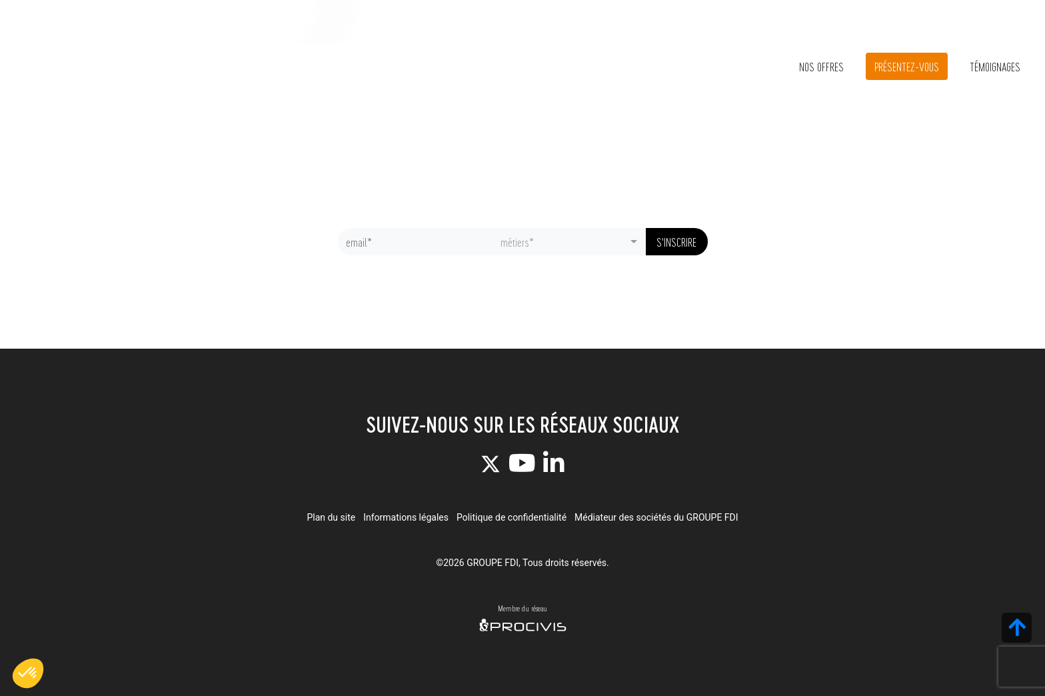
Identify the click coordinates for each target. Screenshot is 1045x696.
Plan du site (331, 517)
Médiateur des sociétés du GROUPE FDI (656, 517)
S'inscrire (676, 242)
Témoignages (995, 66)
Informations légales (406, 517)
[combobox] (569, 241)
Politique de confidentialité (511, 517)
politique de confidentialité (558, 278)
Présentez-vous (906, 66)
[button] (28, 673)
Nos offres (821, 66)
